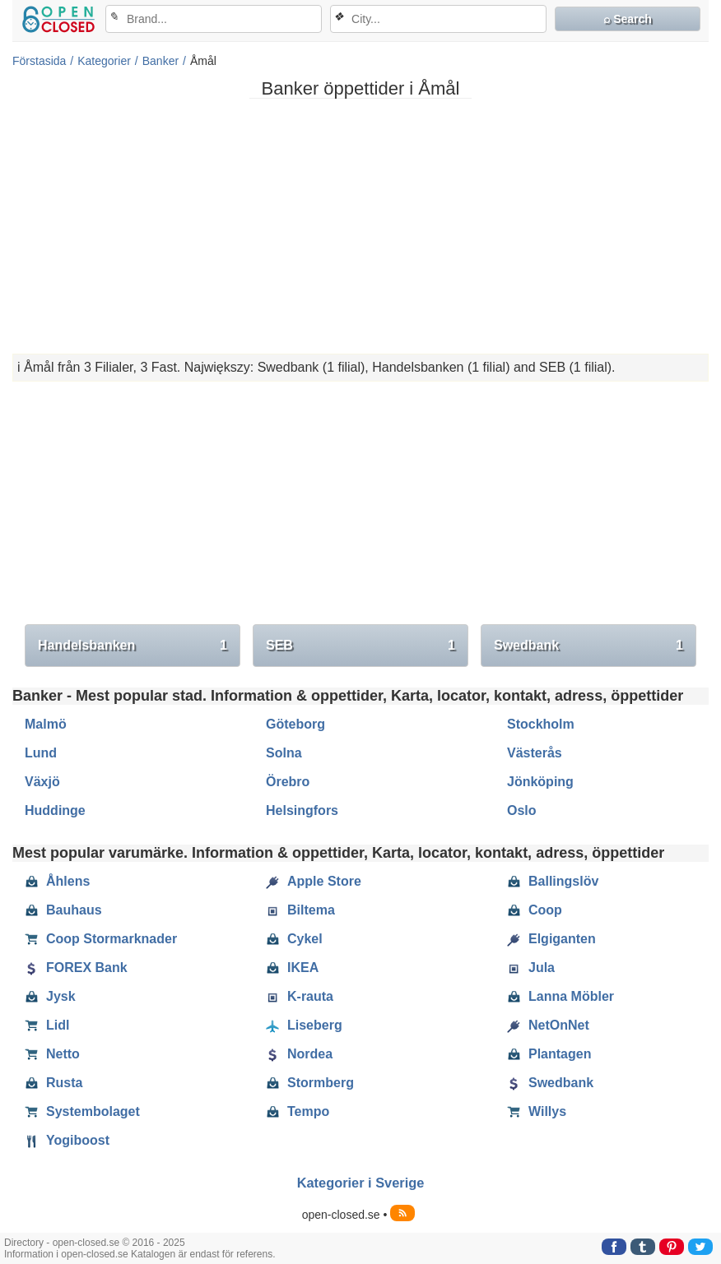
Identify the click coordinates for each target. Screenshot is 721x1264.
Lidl (47, 1025)
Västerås (534, 753)
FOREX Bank (76, 968)
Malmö (46, 724)
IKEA (292, 968)
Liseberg (304, 1025)
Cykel (294, 939)
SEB (360, 645)
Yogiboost (67, 1140)
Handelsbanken (132, 645)
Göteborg (295, 724)
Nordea (299, 1054)
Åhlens (57, 881)
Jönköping (540, 782)
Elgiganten (551, 939)
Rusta (53, 1083)
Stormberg (310, 1083)
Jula (531, 968)
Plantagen (549, 1054)
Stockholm (540, 724)
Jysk (50, 996)
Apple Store (313, 881)
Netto (52, 1054)
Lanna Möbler (560, 996)
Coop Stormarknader (101, 939)
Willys (536, 1111)
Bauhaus (63, 910)
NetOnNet (548, 1025)
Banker (160, 60)
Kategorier (104, 60)
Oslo (522, 810)
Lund (41, 753)
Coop (534, 910)
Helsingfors (302, 810)
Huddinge (55, 810)
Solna (284, 753)
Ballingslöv (552, 881)
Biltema (300, 910)
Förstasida (39, 60)
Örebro (287, 782)
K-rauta (299, 996)
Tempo (297, 1111)
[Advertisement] (360, 226)
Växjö (42, 782)
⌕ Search (627, 18)
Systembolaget (82, 1111)
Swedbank (588, 645)
